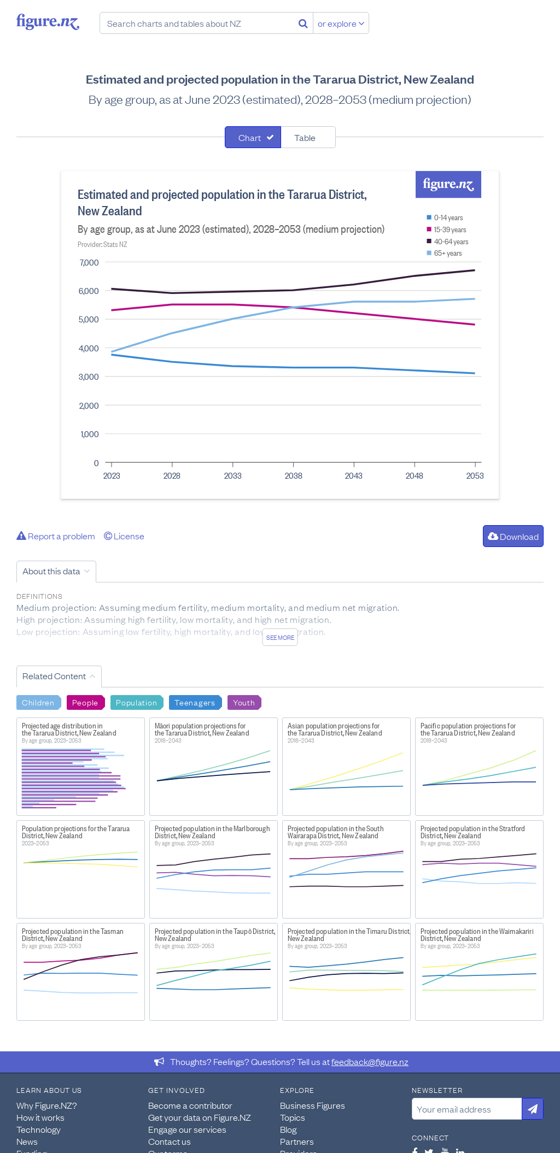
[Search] (303, 23)
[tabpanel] (280, 335)
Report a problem (55, 536)
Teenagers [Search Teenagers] (194, 702)
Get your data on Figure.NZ (199, 1117)
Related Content (54, 675)
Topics (292, 1117)
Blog (288, 1129)
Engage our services (187, 1129)
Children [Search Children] (38, 702)
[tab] (253, 137)
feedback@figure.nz (370, 1061)
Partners (297, 1141)
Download (513, 536)
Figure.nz (47, 22)
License (124, 536)
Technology (38, 1129)
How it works (40, 1117)
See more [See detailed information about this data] (280, 637)
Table (305, 137)
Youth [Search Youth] (244, 702)
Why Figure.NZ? (46, 1105)
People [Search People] (85, 702)
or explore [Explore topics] (341, 23)
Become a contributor (190, 1105)
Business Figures (312, 1105)
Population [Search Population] (136, 702)
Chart (249, 137)
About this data (51, 570)
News (27, 1141)
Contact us (169, 1141)
